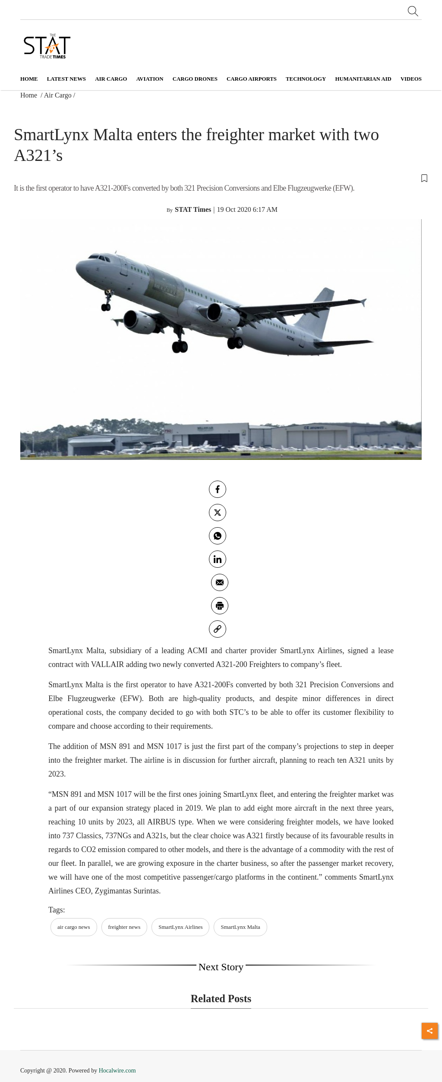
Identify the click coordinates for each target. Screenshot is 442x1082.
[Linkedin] (217, 559)
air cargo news (73, 927)
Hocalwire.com (117, 1070)
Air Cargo (58, 95)
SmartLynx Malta (240, 927)
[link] (217, 629)
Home (29, 79)
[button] (221, 177)
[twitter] (217, 512)
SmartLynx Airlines (180, 927)
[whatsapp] (217, 535)
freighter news (124, 927)
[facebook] (217, 489)
